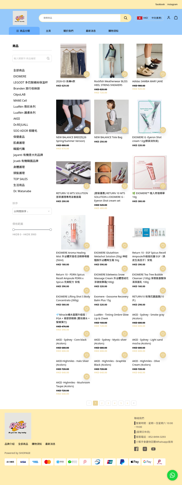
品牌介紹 (10, 444)
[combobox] (32, 211)
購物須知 (37, 444)
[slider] (13, 229)
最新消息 (50, 444)
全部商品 (23, 444)
